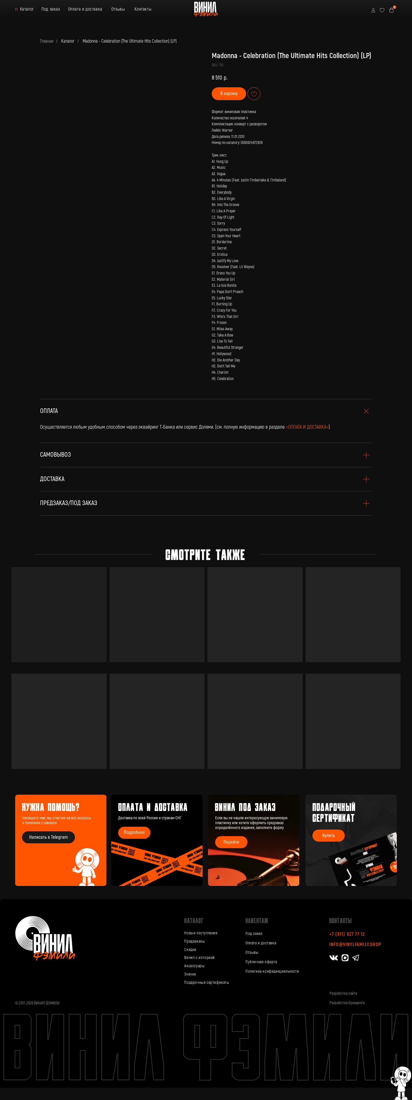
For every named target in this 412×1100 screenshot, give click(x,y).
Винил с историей (199, 957)
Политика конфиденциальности (272, 971)
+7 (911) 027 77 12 (347, 934)
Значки (190, 974)
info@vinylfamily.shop (355, 944)
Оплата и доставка (85, 9)
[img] (253, 840)
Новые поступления (200, 933)
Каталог (27, 9)
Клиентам (257, 920)
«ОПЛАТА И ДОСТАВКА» (307, 427)
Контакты (142, 9)
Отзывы (118, 9)
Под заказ (50, 9)
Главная (46, 41)
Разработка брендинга (347, 1002)
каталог (193, 920)
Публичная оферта (261, 961)
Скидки (190, 949)
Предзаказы (194, 941)
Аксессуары (194, 966)
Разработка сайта (343, 993)
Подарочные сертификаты (206, 982)
